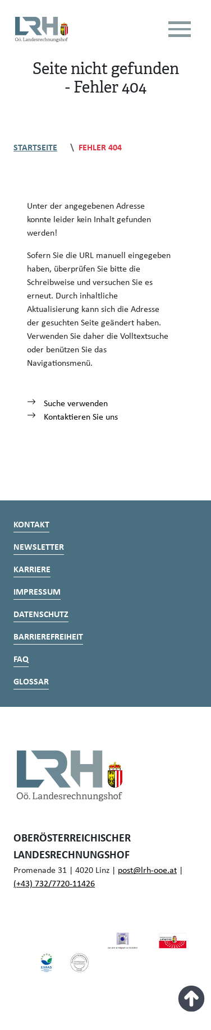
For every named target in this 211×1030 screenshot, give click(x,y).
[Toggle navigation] (180, 29)
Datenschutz (40, 614)
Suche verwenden (67, 403)
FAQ (21, 659)
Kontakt (31, 525)
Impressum (37, 592)
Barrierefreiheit (48, 637)
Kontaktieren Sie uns (72, 417)
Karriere (32, 569)
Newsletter (38, 547)
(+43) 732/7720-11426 (54, 884)
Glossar (31, 682)
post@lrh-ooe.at (147, 870)
